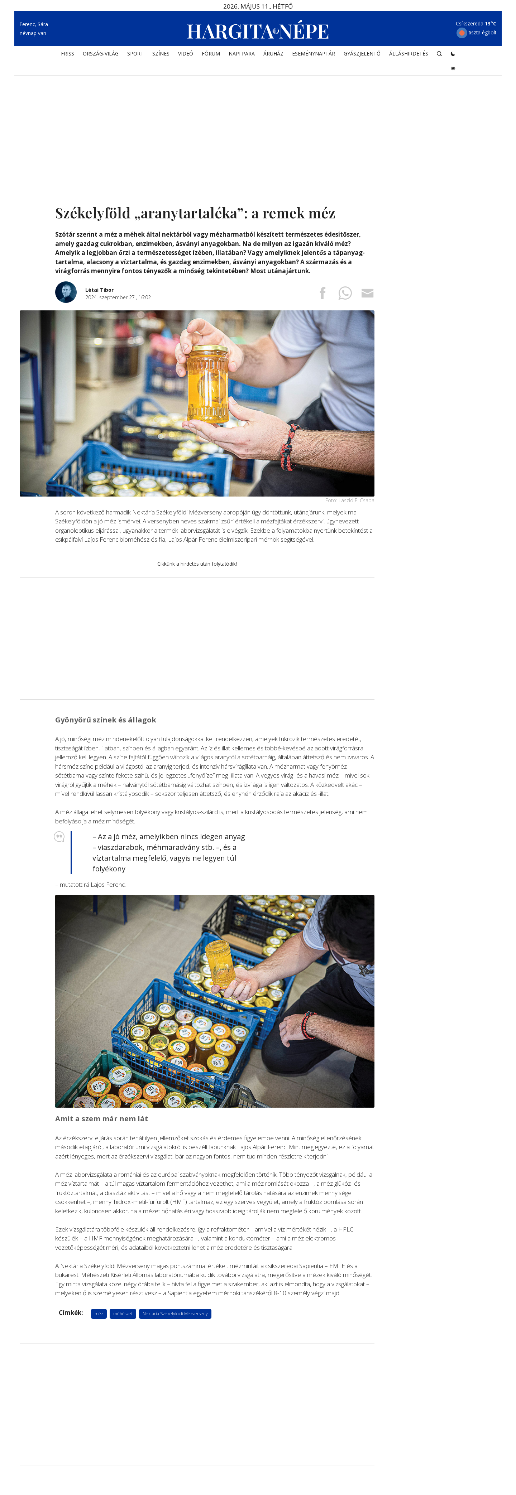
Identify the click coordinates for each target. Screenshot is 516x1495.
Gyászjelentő (362, 56)
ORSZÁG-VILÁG (101, 56)
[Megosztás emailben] (367, 295)
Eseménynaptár (313, 56)
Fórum (211, 56)
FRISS (67, 56)
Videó (185, 56)
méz (99, 1314)
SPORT (135, 56)
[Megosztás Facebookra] (322, 295)
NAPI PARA (242, 56)
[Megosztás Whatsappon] (345, 295)
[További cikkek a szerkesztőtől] (70, 285)
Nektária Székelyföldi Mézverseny (175, 1314)
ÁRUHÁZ (273, 56)
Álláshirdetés (408, 56)
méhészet (123, 1314)
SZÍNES (160, 56)
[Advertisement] (258, 132)
